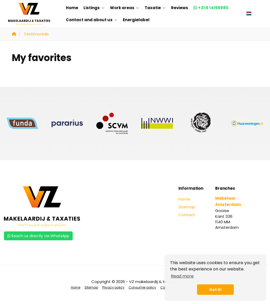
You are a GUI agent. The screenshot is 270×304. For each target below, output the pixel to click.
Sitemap (186, 207)
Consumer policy (142, 287)
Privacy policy (113, 287)
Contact (186, 215)
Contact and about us (92, 20)
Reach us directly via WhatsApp (38, 235)
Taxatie (155, 7)
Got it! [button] (215, 289)
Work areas (124, 7)
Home (72, 7)
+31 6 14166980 (213, 7)
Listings (94, 7)
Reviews (179, 7)
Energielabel (136, 20)
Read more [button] (182, 276)
